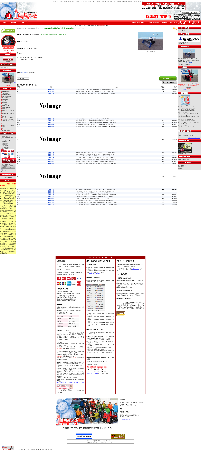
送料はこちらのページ (92, 373)
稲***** (18, 200)
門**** (18, 122)
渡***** (18, 152)
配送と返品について (99, 440)
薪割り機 (3, 116)
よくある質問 (181, 166)
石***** (18, 155)
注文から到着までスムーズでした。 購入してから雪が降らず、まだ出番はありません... (95, 154)
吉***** (18, 194)
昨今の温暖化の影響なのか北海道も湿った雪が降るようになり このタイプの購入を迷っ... (96, 157)
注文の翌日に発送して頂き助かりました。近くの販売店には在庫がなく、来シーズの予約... (96, 126)
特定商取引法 (5, 143)
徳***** (18, 120)
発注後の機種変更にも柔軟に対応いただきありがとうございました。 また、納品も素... (95, 189)
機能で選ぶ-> (4, 102)
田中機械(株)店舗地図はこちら (96, 273)
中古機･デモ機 (5, 105)
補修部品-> (4, 108)
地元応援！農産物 (5, 130)
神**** (18, 93)
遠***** (18, 91)
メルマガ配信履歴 (8, 177)
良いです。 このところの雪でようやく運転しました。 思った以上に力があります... (94, 198)
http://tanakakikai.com (125, 419)
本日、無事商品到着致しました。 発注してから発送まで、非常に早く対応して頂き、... (95, 119)
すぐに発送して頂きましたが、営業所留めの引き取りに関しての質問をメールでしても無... (96, 122)
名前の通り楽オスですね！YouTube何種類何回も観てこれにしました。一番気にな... (95, 196)
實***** (18, 202)
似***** (18, 154)
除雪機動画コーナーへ (185, 153)
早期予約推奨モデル (6, 94)
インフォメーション (182, 165)
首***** (18, 198)
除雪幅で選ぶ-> (5, 99)
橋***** (18, 189)
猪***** (18, 157)
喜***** (18, 119)
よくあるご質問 (5, 147)
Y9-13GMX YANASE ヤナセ (8, 82)
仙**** (18, 126)
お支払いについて (6, 136)
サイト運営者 (5, 145)
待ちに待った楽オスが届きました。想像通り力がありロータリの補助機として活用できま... (96, 194)
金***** (18, 191)
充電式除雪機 (4, 93)
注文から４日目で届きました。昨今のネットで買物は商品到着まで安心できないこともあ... (96, 202)
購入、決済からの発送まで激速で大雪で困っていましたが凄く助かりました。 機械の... (95, 93)
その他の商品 (182, 43)
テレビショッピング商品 (7, 117)
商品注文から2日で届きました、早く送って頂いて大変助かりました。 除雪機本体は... (95, 152)
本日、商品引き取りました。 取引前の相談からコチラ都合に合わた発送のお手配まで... (95, 120)
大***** (18, 192)
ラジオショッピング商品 (7, 119)
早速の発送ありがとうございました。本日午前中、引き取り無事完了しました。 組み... (95, 191)
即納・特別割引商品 (6, 96)
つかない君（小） (185, 112)
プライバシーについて (7, 140)
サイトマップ (5, 148)
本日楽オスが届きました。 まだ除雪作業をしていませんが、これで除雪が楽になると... (95, 192)
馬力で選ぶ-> (4, 104)
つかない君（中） (185, 125)
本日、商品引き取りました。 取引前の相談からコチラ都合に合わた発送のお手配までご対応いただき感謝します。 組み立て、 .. (189, 60)
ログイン (180, 168)
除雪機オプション (5, 107)
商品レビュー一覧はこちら (184, 64)
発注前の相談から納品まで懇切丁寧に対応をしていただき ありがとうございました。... (95, 124)
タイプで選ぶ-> (5, 97)
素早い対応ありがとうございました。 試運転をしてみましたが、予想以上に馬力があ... (95, 161)
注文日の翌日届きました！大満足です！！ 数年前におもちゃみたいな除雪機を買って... (95, 200)
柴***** (18, 89)
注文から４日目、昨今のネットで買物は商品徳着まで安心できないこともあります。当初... (96, 204)
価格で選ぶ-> (4, 100)
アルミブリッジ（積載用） (7, 125)
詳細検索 (8, 61)
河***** (18, 163)
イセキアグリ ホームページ (185, 42)
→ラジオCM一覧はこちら (194, 138)
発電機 (3, 126)
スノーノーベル (184, 105)
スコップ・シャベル (6, 123)
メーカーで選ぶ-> (5, 91)
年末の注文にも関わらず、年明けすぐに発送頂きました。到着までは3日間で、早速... (95, 155)
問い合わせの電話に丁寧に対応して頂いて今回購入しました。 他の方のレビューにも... (95, 91)
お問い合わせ (5, 144)
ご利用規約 (4, 141)
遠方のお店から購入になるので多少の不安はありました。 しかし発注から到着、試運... (95, 89)
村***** (18, 161)
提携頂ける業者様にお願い (184, 159)
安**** (18, 196)
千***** (18, 124)
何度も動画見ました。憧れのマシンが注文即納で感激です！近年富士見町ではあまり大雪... (96, 163)
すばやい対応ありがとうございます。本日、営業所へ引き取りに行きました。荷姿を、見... (96, 159)
